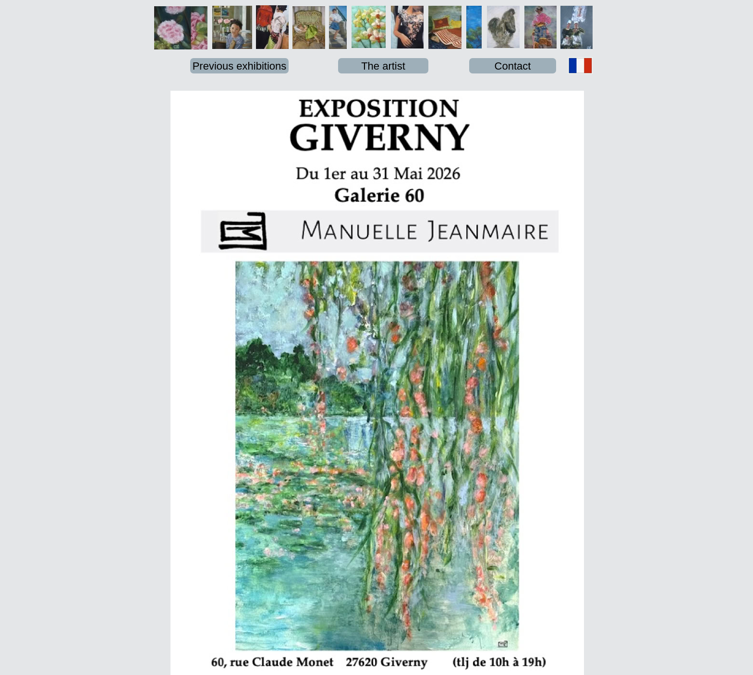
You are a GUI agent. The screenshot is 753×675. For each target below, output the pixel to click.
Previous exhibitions (240, 66)
